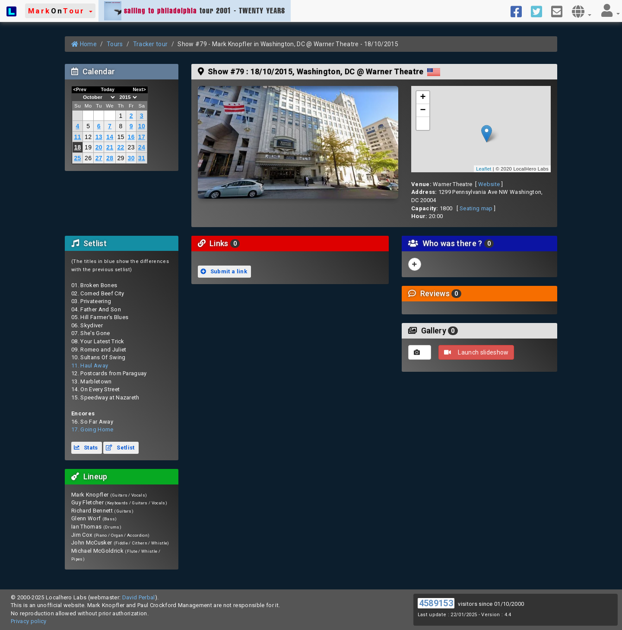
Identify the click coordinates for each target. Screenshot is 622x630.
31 (141, 158)
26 (88, 158)
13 (98, 136)
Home (84, 44)
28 (109, 158)
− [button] (423, 110)
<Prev (80, 89)
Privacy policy (29, 621)
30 (131, 158)
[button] (60, 10)
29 (120, 158)
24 (141, 147)
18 (77, 147)
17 (141, 136)
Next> (139, 89)
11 (77, 136)
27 (98, 158)
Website (489, 184)
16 (131, 136)
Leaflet (483, 168)
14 (109, 136)
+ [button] (423, 97)
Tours (115, 44)
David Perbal (138, 597)
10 (141, 126)
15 (120, 136)
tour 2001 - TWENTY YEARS (194, 10)
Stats (86, 447)
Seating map (476, 208)
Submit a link (223, 271)
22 (120, 147)
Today (107, 89)
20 (98, 147)
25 (77, 158)
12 (88, 136)
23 (131, 147)
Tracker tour (150, 44)
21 (109, 147)
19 (88, 147)
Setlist (120, 447)
